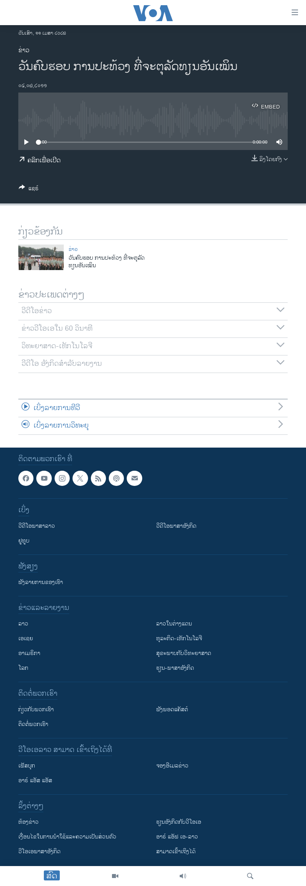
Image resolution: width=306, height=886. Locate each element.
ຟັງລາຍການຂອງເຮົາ (40, 582)
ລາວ (23, 624)
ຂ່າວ (23, 50)
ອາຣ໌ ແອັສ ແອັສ (35, 780)
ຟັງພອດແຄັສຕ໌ (172, 709)
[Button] (29, 189)
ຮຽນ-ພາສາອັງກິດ (175, 668)
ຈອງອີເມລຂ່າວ (172, 766)
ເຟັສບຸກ (26, 766)
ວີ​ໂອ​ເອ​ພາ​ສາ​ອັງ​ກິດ (39, 851)
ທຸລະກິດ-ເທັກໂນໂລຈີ (179, 638)
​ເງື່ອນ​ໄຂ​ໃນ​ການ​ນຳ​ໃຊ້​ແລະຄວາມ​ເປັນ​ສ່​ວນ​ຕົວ (67, 837)
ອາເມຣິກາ (29, 653)
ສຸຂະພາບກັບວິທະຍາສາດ (183, 653)
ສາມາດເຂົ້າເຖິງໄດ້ (176, 851)
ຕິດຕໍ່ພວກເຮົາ (33, 724)
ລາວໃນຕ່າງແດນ (174, 624)
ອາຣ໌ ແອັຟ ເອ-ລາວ (177, 837)
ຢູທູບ (23, 541)
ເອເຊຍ (25, 638)
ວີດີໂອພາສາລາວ (36, 526)
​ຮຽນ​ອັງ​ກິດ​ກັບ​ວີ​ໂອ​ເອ (178, 822)
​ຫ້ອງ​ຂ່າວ (28, 822)
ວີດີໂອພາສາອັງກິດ (176, 526)
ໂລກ (23, 668)
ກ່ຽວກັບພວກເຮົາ (36, 709)
